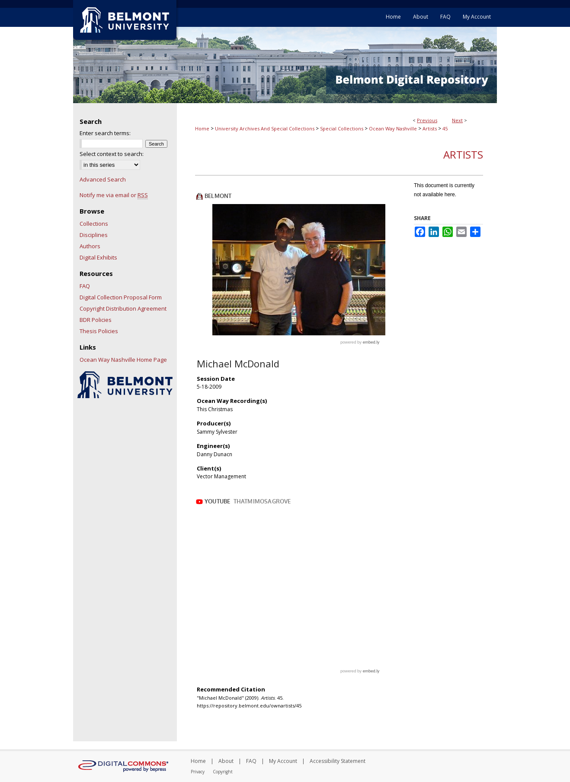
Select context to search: (112, 154)
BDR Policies (96, 320)
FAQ (85, 286)
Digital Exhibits (98, 257)
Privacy (198, 772)
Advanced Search (103, 179)
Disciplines (94, 235)
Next (457, 120)
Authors (90, 246)
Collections (94, 223)
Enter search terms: (105, 133)
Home (202, 128)
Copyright (223, 772)
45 (445, 128)
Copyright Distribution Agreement (123, 308)
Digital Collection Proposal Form (121, 297)
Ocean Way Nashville (393, 128)
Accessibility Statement (337, 761)
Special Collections (341, 128)
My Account (283, 761)
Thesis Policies (99, 331)
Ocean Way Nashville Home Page (123, 359)
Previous (427, 120)
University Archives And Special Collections (264, 128)
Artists (430, 128)
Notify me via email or (114, 195)
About (226, 761)
